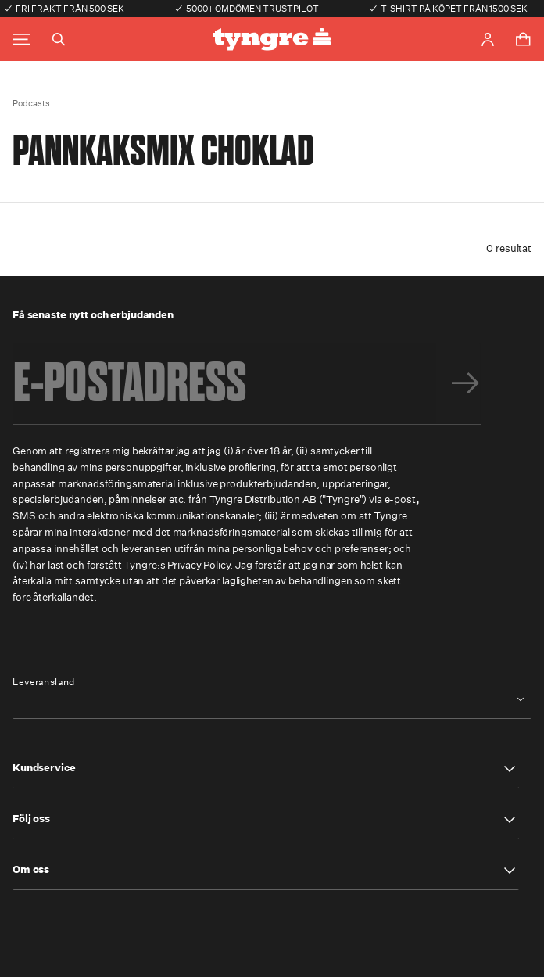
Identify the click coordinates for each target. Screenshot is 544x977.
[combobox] (272, 699)
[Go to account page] (488, 39)
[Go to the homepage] (272, 39)
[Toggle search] (58, 39)
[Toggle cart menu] (522, 39)
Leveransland (44, 682)
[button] (266, 769)
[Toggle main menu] (21, 39)
